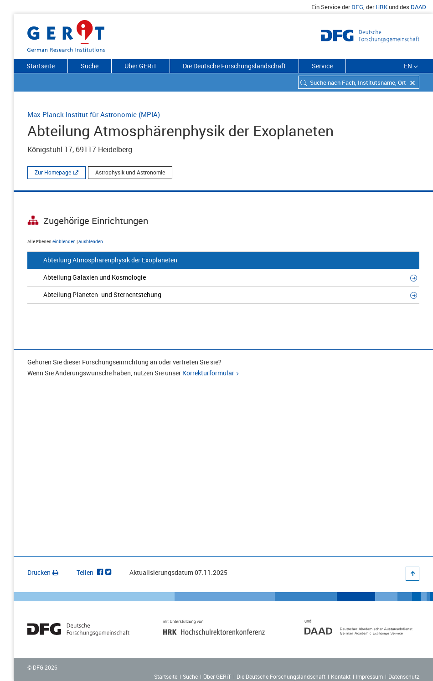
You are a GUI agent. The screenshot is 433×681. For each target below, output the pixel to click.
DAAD (418, 7)
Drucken (42, 572)
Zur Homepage (53, 172)
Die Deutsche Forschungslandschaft (234, 65)
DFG (357, 7)
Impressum (369, 676)
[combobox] (358, 82)
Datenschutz (403, 676)
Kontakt (341, 676)
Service (322, 65)
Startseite (40, 65)
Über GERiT (140, 65)
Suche (89, 65)
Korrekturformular (208, 373)
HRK (381, 7)
